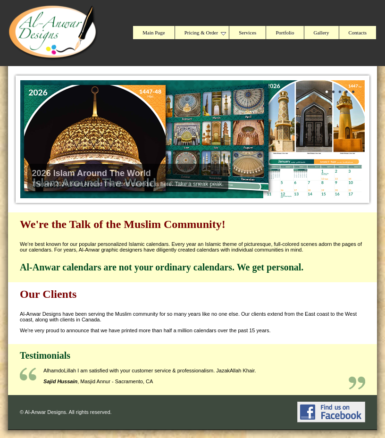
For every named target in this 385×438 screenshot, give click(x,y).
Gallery (321, 32)
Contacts (358, 32)
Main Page (153, 32)
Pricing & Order (205, 32)
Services (247, 32)
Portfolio (285, 32)
